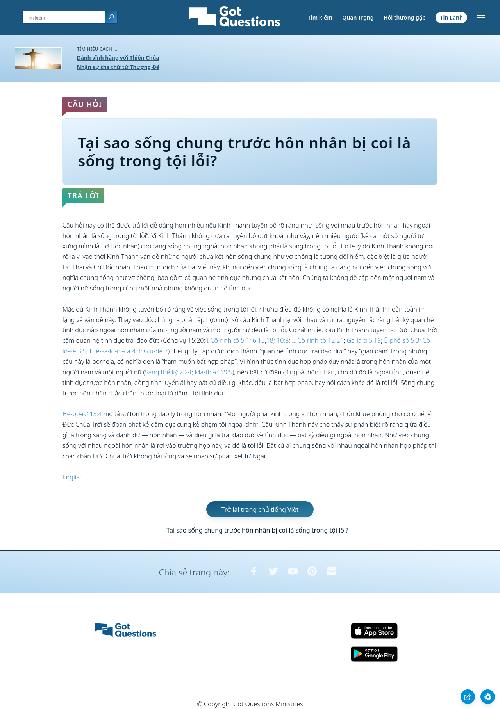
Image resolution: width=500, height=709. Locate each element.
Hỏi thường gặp (405, 17)
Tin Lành (451, 17)
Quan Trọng (357, 17)
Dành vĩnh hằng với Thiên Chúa (118, 57)
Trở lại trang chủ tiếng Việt (260, 509)
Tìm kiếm (320, 17)
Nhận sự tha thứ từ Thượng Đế (118, 67)
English (72, 477)
